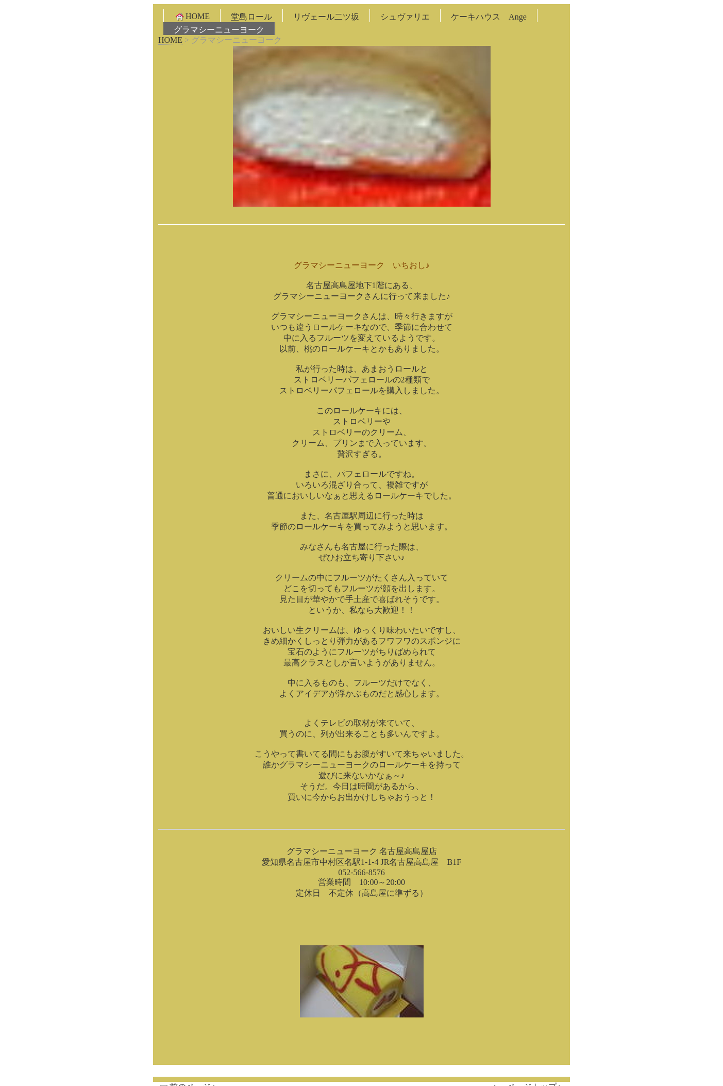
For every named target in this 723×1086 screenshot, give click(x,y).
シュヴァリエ (405, 16)
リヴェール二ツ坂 (326, 16)
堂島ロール (251, 16)
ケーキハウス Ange (489, 16)
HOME (192, 16)
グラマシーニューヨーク (219, 29)
